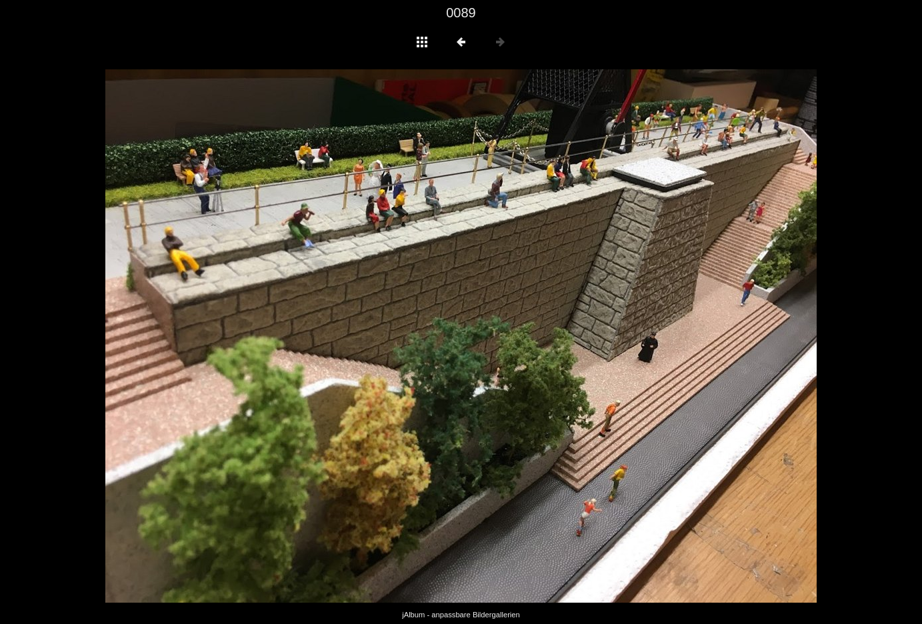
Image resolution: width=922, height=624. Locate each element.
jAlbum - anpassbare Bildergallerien (461, 615)
